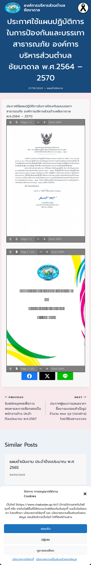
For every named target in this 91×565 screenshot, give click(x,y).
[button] (85, 494)
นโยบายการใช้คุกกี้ (23, 559)
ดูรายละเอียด (45, 550)
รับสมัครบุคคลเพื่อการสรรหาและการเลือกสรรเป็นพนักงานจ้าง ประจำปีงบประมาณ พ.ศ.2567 (23, 408)
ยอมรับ (45, 529)
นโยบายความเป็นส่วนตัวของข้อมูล (56, 559)
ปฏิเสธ (45, 539)
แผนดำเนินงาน (55, 88)
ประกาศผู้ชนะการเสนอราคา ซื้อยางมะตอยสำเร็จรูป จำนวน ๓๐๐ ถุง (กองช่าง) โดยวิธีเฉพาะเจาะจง (67, 408)
